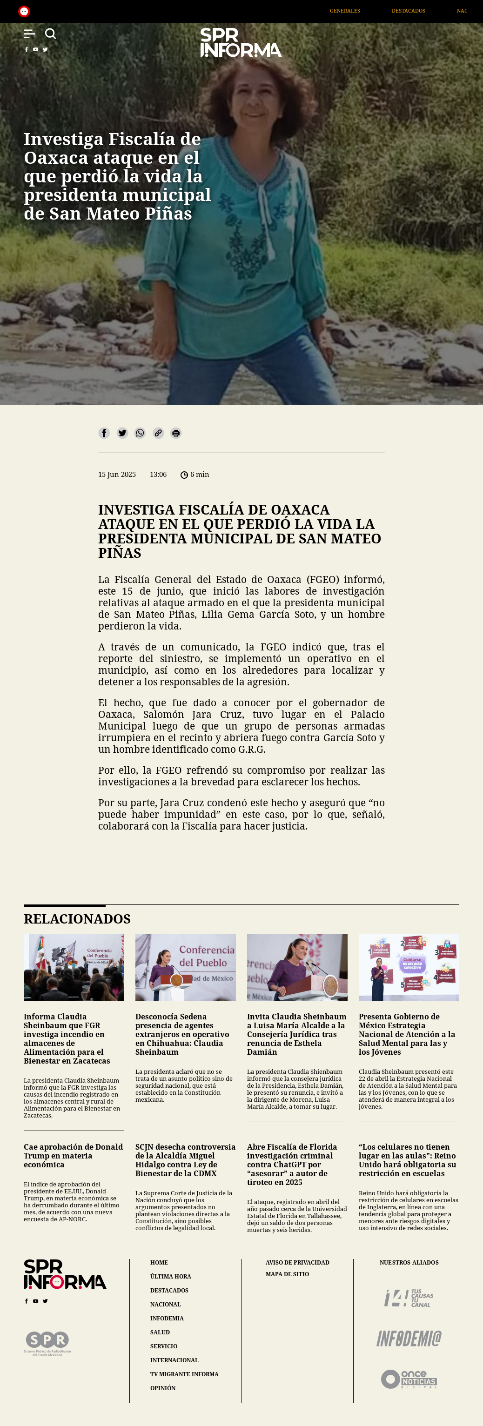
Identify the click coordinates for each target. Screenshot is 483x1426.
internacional (174, 1360)
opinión (162, 1388)
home (159, 1262)
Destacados (422, 10)
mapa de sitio (287, 1274)
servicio (163, 1346)
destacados (169, 1290)
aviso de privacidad (297, 1262)
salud (160, 1332)
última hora (170, 1276)
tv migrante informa (184, 1374)
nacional (165, 1304)
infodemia (167, 1318)
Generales (358, 10)
